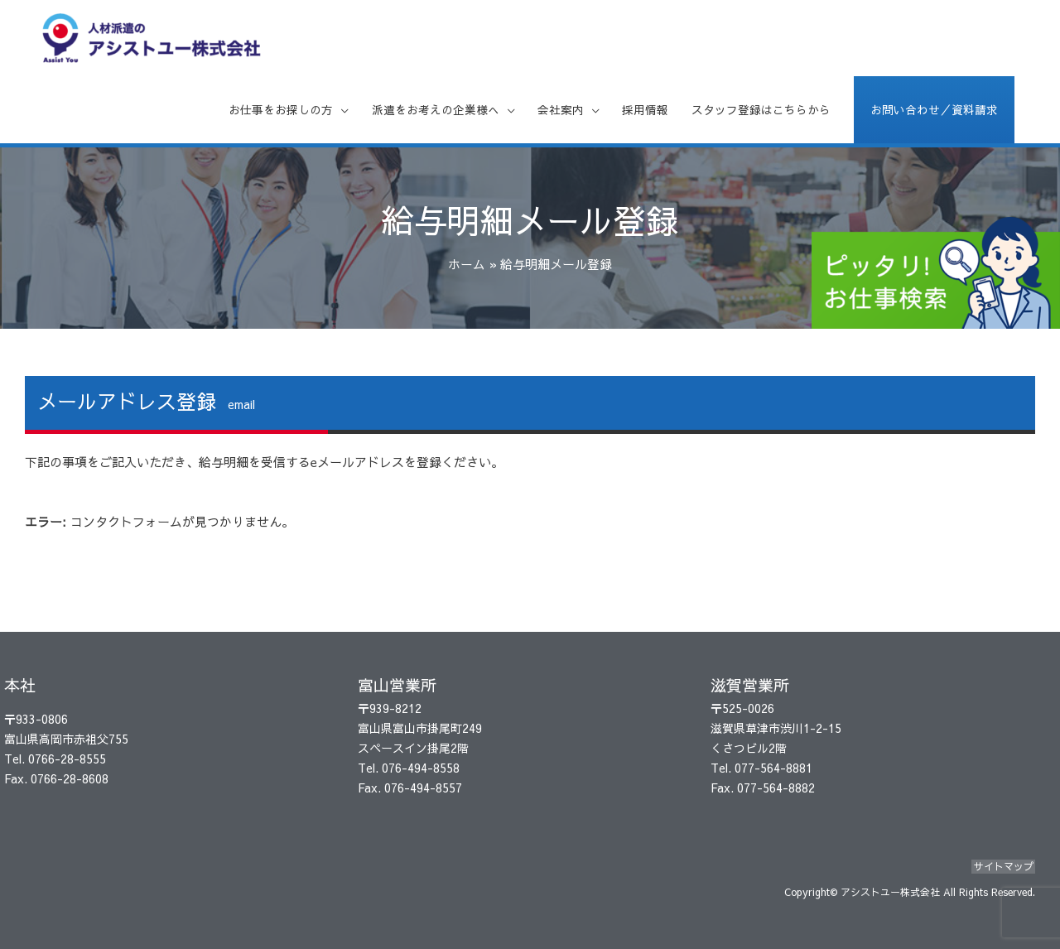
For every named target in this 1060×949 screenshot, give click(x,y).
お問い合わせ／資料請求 (929, 119)
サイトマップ (1005, 869)
